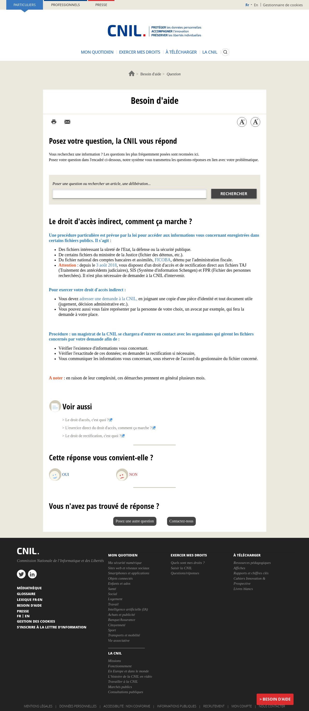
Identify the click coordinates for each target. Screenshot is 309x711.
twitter (21, 574)
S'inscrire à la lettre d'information (51, 627)
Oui (65, 474)
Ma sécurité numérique (125, 563)
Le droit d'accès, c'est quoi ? (87, 420)
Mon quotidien (97, 52)
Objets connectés (120, 578)
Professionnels (65, 4)
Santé (112, 589)
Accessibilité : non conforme (127, 706)
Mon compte (242, 706)
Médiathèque (29, 587)
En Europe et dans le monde (128, 671)
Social (112, 594)
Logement (115, 599)
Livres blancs (243, 589)
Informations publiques (176, 706)
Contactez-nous (181, 521)
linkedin (32, 574)
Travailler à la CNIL (123, 681)
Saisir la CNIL (181, 568)
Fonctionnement (120, 666)
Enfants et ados (119, 583)
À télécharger (181, 52)
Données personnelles (78, 706)
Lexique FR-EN (29, 599)
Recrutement (214, 706)
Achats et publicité (121, 615)
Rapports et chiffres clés (250, 573)
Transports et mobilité (124, 635)
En (256, 4)
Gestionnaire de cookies (283, 4)
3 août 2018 (106, 265)
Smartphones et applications (128, 573)
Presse (101, 4)
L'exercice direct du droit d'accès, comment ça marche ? (108, 428)
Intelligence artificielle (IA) (128, 609)
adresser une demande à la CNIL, (108, 298)
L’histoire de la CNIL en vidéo (130, 676)
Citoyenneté (117, 625)
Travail (113, 604)
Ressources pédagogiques (252, 563)
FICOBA (163, 259)
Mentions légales (38, 706)
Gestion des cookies (36, 621)
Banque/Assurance (121, 620)
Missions (114, 661)
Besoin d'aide (150, 74)
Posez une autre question (135, 521)
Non (133, 474)
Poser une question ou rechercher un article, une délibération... (102, 184)
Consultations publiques (125, 692)
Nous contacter (272, 706)
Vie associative (119, 640)
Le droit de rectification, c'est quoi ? (93, 436)
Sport (112, 630)
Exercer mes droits (139, 52)
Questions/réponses (185, 573)
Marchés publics (120, 687)
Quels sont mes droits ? (187, 563)
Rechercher (233, 193)
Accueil (131, 73)
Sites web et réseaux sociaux (128, 568)
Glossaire (26, 593)
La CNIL (209, 52)
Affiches (239, 568)
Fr (247, 4)
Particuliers (25, 4)
